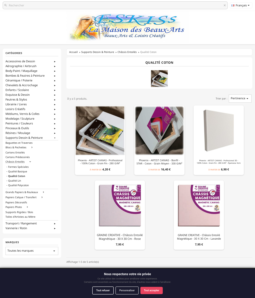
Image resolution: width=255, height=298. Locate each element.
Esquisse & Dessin (17, 95)
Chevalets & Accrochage (21, 85)
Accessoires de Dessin (20, 61)
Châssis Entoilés (15, 161)
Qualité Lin (14, 180)
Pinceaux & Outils (17, 128)
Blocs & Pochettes (15, 147)
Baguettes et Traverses (19, 142)
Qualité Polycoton (18, 185)
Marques (12, 242)
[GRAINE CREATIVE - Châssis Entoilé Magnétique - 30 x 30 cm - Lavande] (199, 214)
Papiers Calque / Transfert (20, 197)
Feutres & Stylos (16, 99)
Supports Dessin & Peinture (24, 138)
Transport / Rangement (21, 223)
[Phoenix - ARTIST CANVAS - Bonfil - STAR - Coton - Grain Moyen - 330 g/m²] (159, 139)
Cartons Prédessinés (17, 157)
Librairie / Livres (16, 104)
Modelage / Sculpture (19, 119)
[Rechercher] (115, 5)
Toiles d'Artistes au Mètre (20, 216)
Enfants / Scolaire (17, 90)
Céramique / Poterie (18, 80)
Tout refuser (103, 290)
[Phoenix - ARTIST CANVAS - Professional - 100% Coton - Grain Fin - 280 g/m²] (100, 139)
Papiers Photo (13, 207)
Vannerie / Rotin (16, 228)
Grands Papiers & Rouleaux (21, 192)
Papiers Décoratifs (16, 202)
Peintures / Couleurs (19, 123)
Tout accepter (151, 290)
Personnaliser (127, 290)
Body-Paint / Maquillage (21, 71)
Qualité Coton (16, 176)
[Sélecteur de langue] (241, 5)
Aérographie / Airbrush (20, 66)
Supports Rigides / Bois (19, 212)
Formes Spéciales (18, 166)
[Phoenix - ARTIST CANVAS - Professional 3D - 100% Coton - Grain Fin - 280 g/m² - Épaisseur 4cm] (219, 139)
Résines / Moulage (17, 133)
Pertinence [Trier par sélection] (240, 98)
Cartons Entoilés (15, 152)
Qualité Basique (17, 171)
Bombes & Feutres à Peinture (25, 76)
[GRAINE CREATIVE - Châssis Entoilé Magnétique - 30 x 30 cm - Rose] (120, 214)
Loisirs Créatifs (15, 109)
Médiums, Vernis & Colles (22, 114)
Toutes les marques (31, 251)
